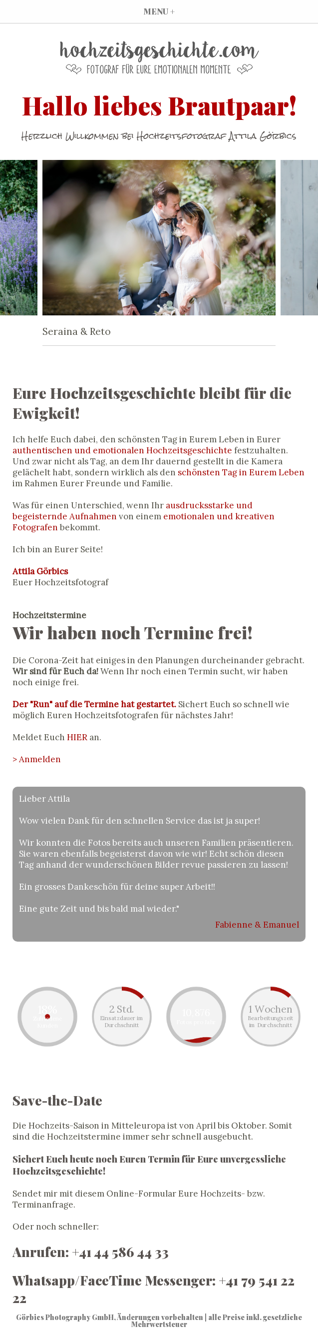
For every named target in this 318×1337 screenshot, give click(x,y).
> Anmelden (36, 759)
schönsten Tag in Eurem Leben (241, 472)
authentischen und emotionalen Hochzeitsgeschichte (122, 450)
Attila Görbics (40, 571)
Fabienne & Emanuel (257, 924)
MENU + (159, 11)
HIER (77, 737)
